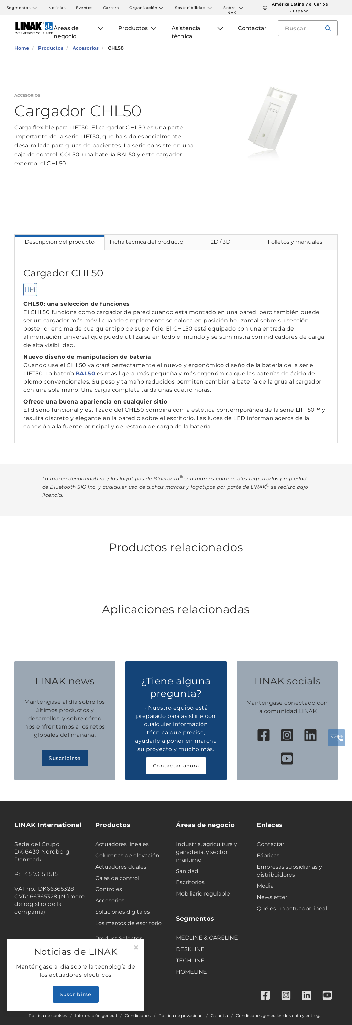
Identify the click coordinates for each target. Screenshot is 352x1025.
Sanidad (187, 871)
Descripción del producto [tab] (60, 242)
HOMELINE (191, 972)
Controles (108, 889)
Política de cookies (48, 1015)
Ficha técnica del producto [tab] (146, 242)
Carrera (111, 7)
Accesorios (109, 900)
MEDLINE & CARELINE (207, 937)
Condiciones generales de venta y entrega (279, 1015)
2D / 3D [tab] (220, 242)
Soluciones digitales (122, 912)
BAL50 (86, 373)
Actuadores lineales (122, 844)
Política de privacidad (180, 1015)
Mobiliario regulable (203, 893)
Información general (96, 1015)
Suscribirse (65, 758)
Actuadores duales (120, 867)
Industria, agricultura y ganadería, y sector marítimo (206, 852)
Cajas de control (117, 878)
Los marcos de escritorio (128, 923)
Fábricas (268, 855)
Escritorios (190, 882)
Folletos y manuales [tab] (295, 242)
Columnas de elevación (127, 855)
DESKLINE (190, 949)
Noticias (57, 7)
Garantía (219, 1015)
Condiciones (138, 1015)
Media (265, 885)
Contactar (270, 844)
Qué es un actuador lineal (292, 908)
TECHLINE (190, 960)
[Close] (136, 947)
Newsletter (272, 897)
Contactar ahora (176, 766)
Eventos (84, 7)
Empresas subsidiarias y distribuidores (289, 871)
